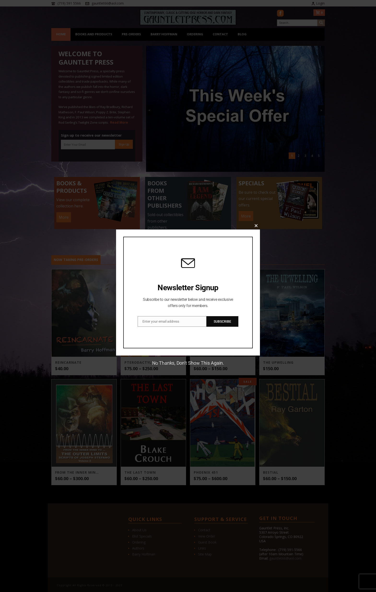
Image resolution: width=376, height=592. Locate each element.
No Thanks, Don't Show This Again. (188, 363)
